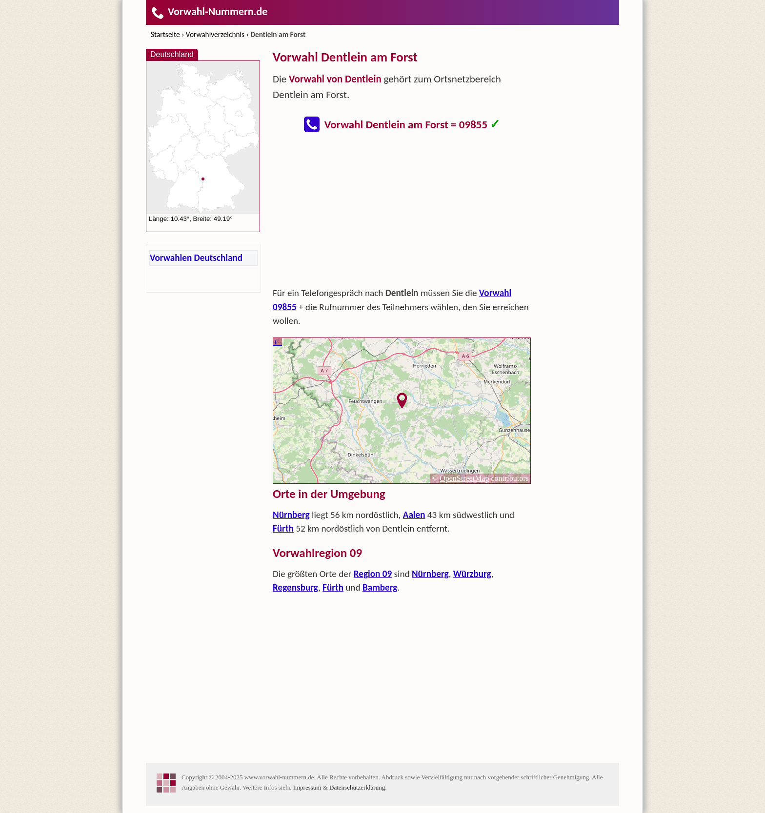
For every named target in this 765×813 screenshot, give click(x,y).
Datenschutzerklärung (357, 787)
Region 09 (373, 573)
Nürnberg (291, 514)
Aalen (414, 514)
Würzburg (472, 573)
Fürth (283, 528)
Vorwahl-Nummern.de (209, 11)
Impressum (307, 787)
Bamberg (380, 587)
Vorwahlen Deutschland (196, 257)
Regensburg (295, 587)
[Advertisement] (402, 212)
